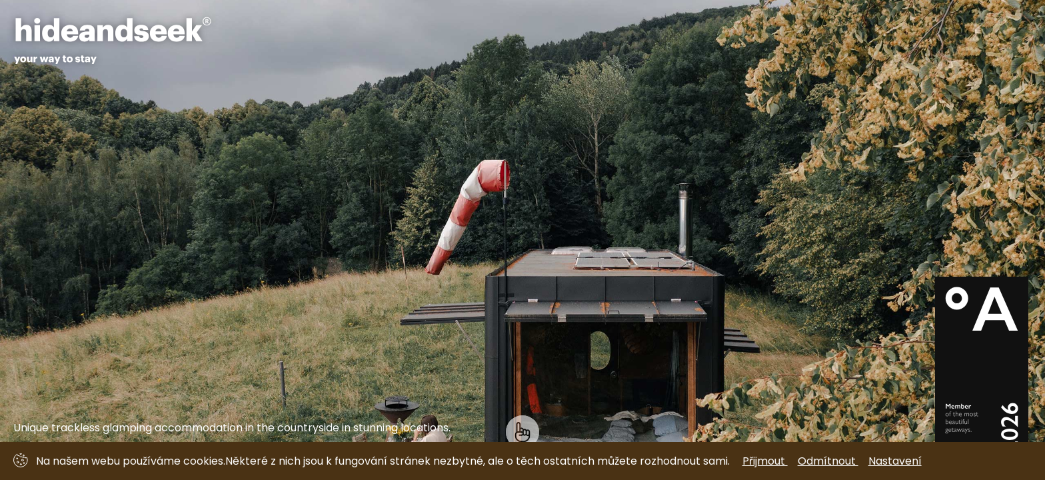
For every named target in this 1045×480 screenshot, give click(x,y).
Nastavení (895, 461)
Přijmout (765, 461)
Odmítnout (828, 461)
